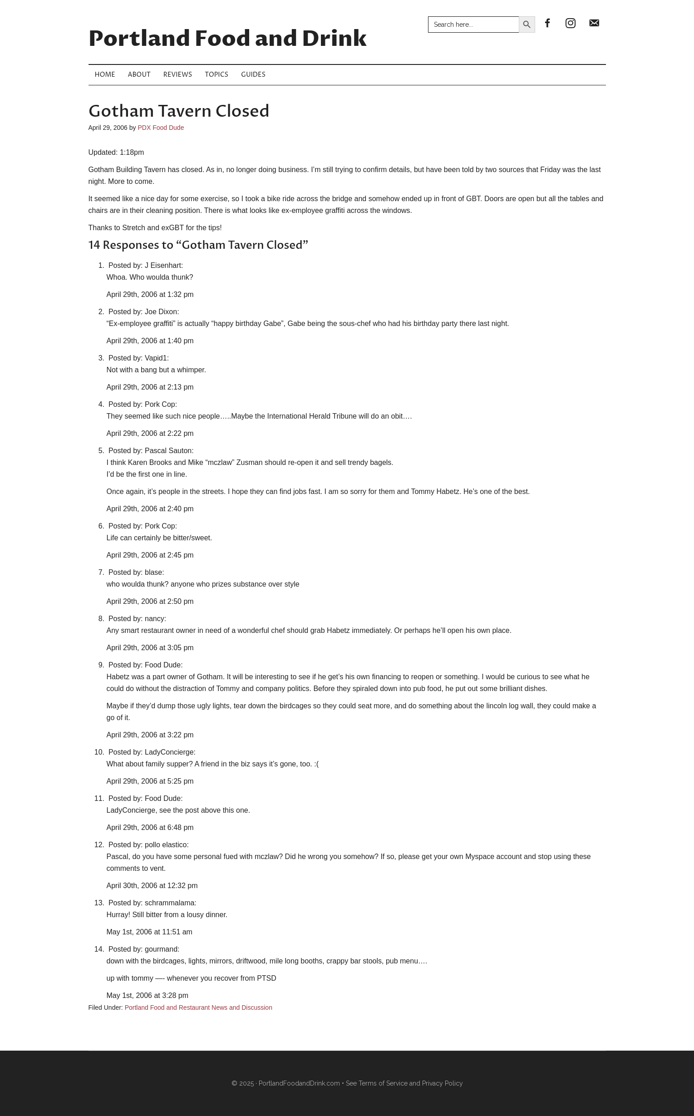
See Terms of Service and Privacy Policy (404, 1083)
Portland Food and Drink (228, 39)
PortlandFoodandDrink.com (299, 1083)
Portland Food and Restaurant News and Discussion (198, 1007)
